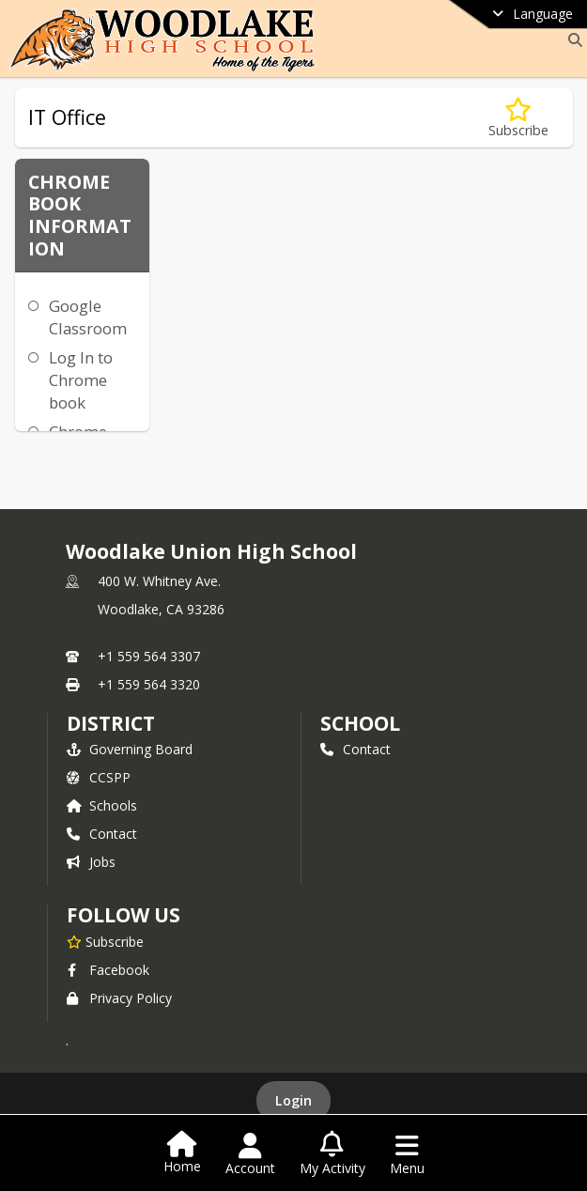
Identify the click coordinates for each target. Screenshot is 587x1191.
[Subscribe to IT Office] (518, 118)
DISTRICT (111, 723)
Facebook (108, 970)
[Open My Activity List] (332, 1154)
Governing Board (130, 749)
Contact (102, 834)
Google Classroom (88, 317)
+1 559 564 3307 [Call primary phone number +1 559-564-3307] (149, 656)
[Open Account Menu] (250, 1154)
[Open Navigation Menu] (407, 1154)
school (360, 723)
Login (293, 1100)
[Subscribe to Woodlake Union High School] (105, 941)
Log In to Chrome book (81, 380)
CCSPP (99, 777)
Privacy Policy (119, 998)
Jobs (91, 862)
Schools (102, 805)
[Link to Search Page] (571, 40)
